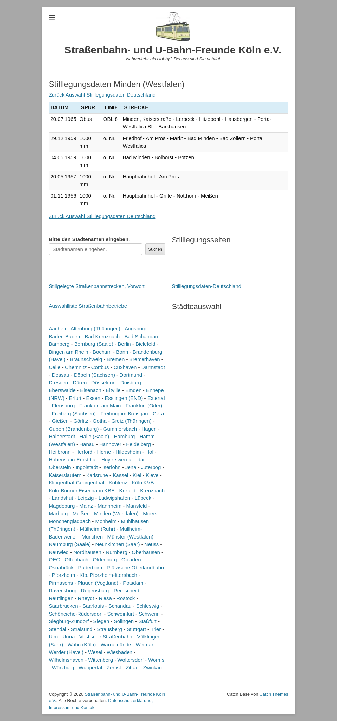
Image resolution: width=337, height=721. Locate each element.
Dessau (60, 375)
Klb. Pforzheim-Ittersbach (108, 575)
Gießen (60, 421)
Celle (55, 367)
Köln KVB (143, 482)
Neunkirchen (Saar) (117, 544)
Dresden (58, 382)
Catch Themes (273, 694)
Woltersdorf (130, 660)
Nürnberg (116, 552)
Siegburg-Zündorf (69, 621)
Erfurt (75, 398)
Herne (104, 452)
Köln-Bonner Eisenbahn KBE (82, 490)
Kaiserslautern (65, 475)
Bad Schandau (141, 336)
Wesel (95, 652)
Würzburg (63, 667)
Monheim (105, 521)
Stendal (57, 629)
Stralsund (81, 629)
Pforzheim (63, 575)
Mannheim (109, 506)
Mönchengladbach (70, 521)
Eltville (113, 390)
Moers (150, 513)
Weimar (144, 644)
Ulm (53, 637)
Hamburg (124, 436)
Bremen (116, 359)
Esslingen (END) (124, 398)
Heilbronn (60, 452)
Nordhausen (87, 552)
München (92, 537)
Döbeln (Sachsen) (94, 375)
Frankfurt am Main (100, 405)
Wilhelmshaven (66, 660)
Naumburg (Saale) (70, 544)
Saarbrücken (63, 606)
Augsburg (135, 328)
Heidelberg (138, 444)
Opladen (131, 559)
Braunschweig (86, 359)
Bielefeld (145, 344)
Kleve (152, 475)
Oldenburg (105, 559)
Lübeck (143, 498)
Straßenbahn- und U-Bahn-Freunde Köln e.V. (173, 49)
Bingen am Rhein (68, 352)
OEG (54, 559)
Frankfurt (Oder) (144, 405)
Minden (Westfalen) (116, 513)
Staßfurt (147, 621)
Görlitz (80, 421)
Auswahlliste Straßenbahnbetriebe (88, 306)
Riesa (105, 598)
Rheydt (86, 598)
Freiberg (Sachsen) (74, 413)
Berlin (124, 344)
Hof (149, 452)
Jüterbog (151, 467)
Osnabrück (61, 567)
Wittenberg (100, 660)
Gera (158, 413)
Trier (156, 629)
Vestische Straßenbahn (105, 637)
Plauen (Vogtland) (98, 583)
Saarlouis (93, 606)
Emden (133, 390)
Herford (83, 452)
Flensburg (63, 405)
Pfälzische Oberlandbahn (135, 567)
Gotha (100, 421)
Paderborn (90, 567)
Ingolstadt (87, 467)
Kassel (120, 475)
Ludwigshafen (114, 498)
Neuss (151, 544)
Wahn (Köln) (82, 644)
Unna (69, 637)
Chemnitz (76, 367)
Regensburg (95, 590)
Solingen (124, 621)
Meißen (81, 513)
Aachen (57, 328)
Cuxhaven (125, 367)
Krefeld (127, 490)
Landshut (62, 498)
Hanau (86, 444)
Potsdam (133, 583)
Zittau (132, 667)
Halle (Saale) (94, 436)
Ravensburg (63, 590)
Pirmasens (61, 583)
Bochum (102, 352)
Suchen (155, 249)
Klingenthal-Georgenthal (76, 482)
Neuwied (59, 552)
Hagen (149, 429)
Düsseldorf (103, 382)
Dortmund (130, 375)
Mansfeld (136, 506)
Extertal (156, 398)
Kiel (137, 475)
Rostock (125, 598)
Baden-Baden (64, 336)
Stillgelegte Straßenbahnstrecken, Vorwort (97, 286)
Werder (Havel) (66, 652)
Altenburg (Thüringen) (95, 328)
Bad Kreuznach (102, 336)
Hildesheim (128, 452)
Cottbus (100, 367)
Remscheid (126, 590)
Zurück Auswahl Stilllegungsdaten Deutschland (102, 95)
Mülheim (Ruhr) (97, 529)
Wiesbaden (119, 652)
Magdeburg (62, 506)
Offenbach (76, 559)
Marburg (58, 513)
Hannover (110, 444)
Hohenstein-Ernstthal (73, 460)
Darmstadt (153, 367)
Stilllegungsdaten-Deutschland (207, 286)
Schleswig (147, 606)
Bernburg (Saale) (93, 344)
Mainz (86, 506)
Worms (156, 660)
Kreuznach (152, 490)
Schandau (120, 606)
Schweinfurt (120, 614)
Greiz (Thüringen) (131, 421)
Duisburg (130, 382)
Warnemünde (116, 644)
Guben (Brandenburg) (74, 429)
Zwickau (152, 667)
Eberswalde (62, 390)
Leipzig (86, 498)
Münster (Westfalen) (130, 537)
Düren (80, 382)
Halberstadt (62, 436)
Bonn (122, 352)
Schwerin (149, 614)
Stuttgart (136, 629)
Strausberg (109, 629)
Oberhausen (146, 552)
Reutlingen (61, 598)
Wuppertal (90, 667)
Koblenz (118, 482)
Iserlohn (111, 467)
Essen (93, 398)
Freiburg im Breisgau (124, 413)
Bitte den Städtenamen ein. (89, 239)
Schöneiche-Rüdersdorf (76, 614)
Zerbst (113, 667)
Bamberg (59, 344)
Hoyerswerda (116, 460)
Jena (131, 467)
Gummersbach (120, 429)
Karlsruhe (97, 475)
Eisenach (90, 390)
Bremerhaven (144, 359)
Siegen (101, 621)
